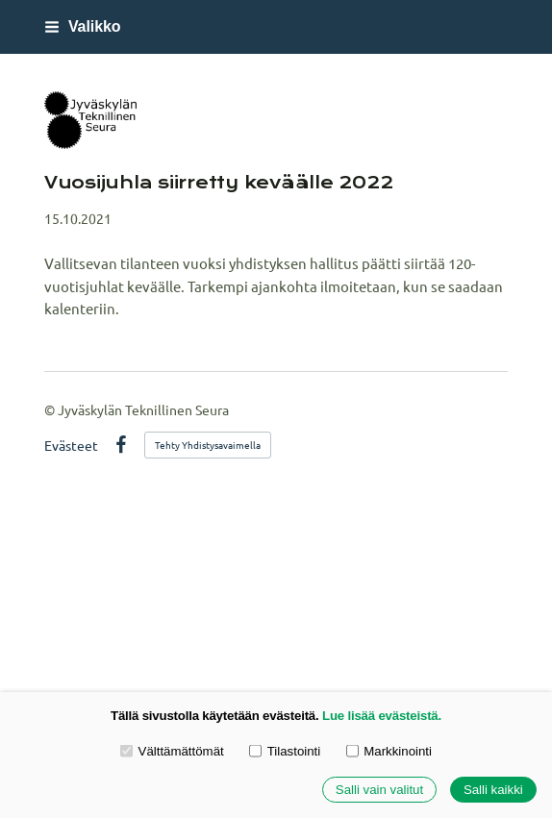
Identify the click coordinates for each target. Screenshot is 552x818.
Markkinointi (389, 750)
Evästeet (71, 445)
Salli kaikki (493, 789)
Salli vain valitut (379, 789)
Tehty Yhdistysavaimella (208, 444)
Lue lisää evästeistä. (381, 715)
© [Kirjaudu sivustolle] (51, 409)
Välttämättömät (172, 750)
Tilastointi (284, 750)
